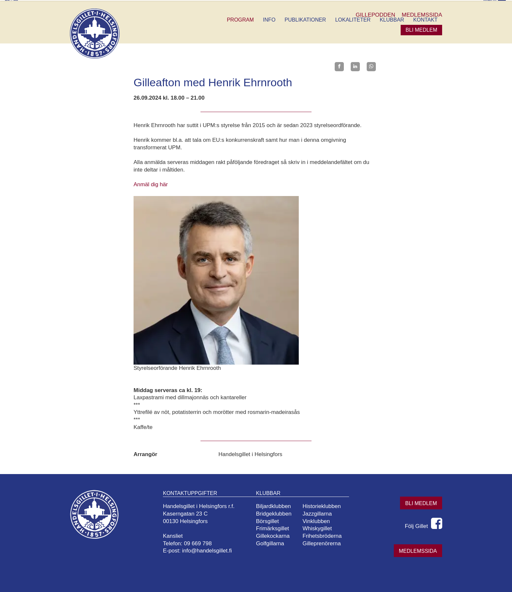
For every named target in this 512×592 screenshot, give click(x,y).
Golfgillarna (273, 543)
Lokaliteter (352, 19)
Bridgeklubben (276, 513)
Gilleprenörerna (324, 543)
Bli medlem (421, 29)
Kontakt (425, 19)
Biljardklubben (276, 505)
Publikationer (305, 19)
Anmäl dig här (151, 184)
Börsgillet (270, 521)
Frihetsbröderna (324, 535)
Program (240, 19)
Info (269, 19)
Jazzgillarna (319, 513)
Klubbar (392, 19)
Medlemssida (418, 550)
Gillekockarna (275, 535)
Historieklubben (324, 505)
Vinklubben (318, 521)
